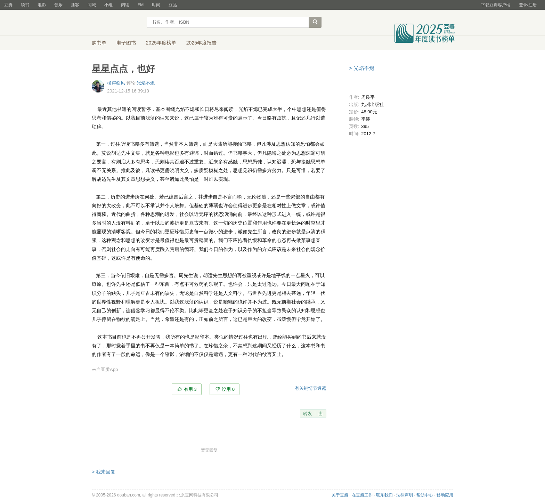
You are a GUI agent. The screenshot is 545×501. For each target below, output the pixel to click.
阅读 (125, 4)
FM (141, 4)
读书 (25, 4)
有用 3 (190, 389)
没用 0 (228, 389)
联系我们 (384, 495)
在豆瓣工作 (362, 495)
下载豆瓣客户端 (495, 4)
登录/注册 (528, 4)
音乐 (58, 4)
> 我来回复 (103, 472)
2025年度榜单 (161, 43)
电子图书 (126, 43)
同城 (92, 4)
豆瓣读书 (117, 23)
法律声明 (404, 495)
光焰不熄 (146, 83)
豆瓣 (8, 4)
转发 (307, 413)
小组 (108, 4)
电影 (42, 4)
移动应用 (445, 495)
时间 (156, 4)
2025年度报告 (201, 43)
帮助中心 (424, 495)
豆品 (173, 4)
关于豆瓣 (340, 495)
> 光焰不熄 (361, 68)
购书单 (99, 43)
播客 (75, 4)
